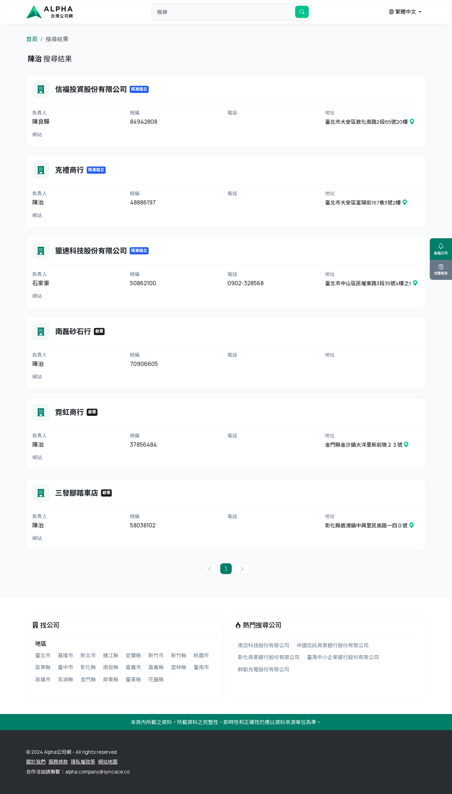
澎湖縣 (65, 679)
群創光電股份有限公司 (263, 669)
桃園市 (201, 655)
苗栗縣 (43, 667)
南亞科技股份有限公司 (263, 645)
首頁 (32, 39)
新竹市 (156, 655)
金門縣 (88, 679)
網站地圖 (107, 761)
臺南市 (201, 667)
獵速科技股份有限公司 (91, 250)
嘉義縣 (156, 667)
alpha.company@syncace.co (97, 772)
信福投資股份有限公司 (91, 89)
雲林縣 (178, 667)
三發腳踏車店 (76, 493)
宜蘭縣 (133, 655)
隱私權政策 (83, 761)
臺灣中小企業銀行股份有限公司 (343, 657)
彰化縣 (88, 667)
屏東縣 (111, 679)
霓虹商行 (69, 412)
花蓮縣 (156, 679)
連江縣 (111, 655)
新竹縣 (178, 655)
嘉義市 (133, 667)
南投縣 (111, 667)
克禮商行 (69, 170)
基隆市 (65, 655)
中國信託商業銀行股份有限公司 (333, 645)
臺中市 (65, 667)
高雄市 (43, 679)
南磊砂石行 (73, 331)
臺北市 (43, 655)
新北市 (88, 655)
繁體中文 (402, 11)
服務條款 (58, 761)
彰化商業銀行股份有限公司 (269, 657)
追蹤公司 (441, 249)
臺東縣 (133, 679)
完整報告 (441, 270)
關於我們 (35, 761)
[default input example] (223, 12)
